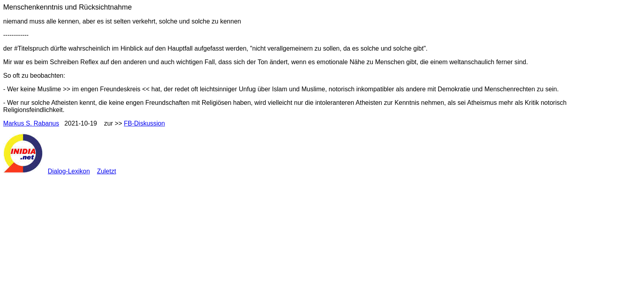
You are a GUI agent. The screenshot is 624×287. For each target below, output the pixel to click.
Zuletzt (106, 171)
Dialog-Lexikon (69, 171)
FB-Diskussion (144, 123)
